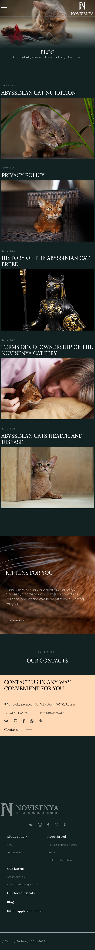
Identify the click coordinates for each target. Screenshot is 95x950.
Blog (10, 902)
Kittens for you (16, 877)
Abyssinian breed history (62, 845)
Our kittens (16, 869)
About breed (57, 837)
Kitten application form (25, 911)
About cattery (17, 837)
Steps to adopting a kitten (23, 885)
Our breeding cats (21, 893)
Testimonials (14, 853)
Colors (51, 853)
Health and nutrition (60, 860)
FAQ (9, 845)
